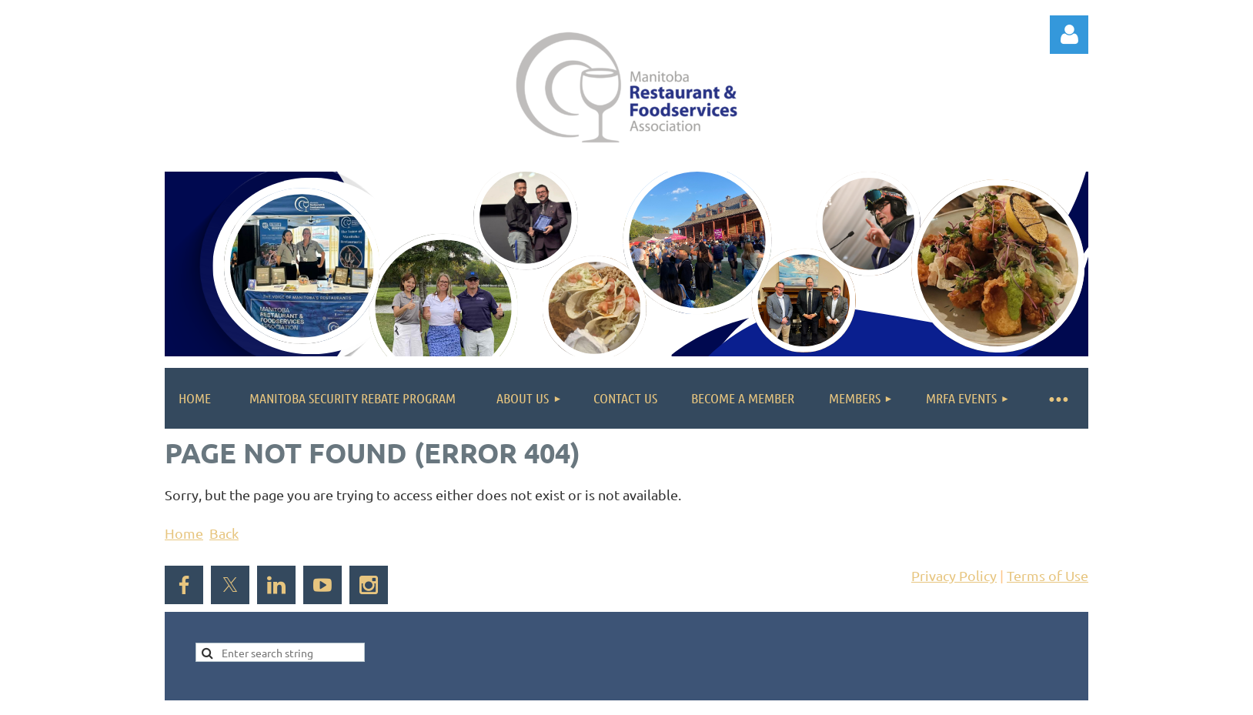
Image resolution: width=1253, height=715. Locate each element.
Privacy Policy (954, 575)
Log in (1069, 34)
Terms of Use (1047, 575)
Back (224, 533)
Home (184, 533)
